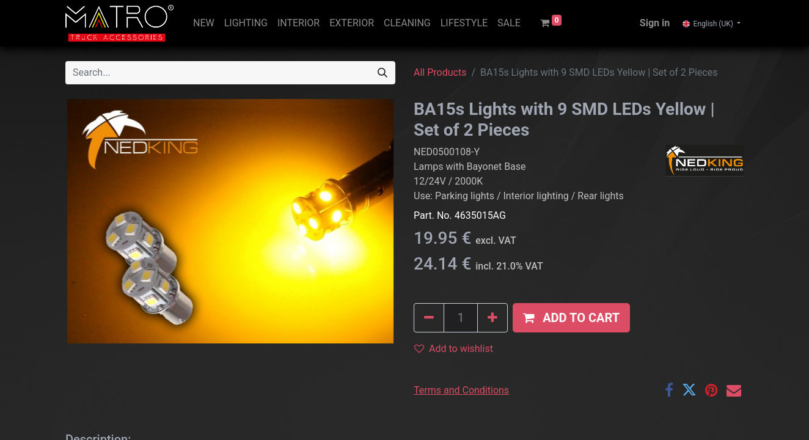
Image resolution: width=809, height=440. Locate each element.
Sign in (655, 23)
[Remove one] (429, 317)
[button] (571, 317)
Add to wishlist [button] (453, 348)
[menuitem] (203, 23)
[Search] (382, 72)
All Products (440, 72)
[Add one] (492, 317)
